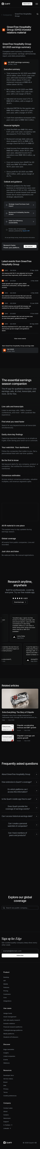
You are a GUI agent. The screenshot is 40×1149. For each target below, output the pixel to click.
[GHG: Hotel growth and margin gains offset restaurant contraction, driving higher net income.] (20, 284)
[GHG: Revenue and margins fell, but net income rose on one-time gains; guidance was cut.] (20, 316)
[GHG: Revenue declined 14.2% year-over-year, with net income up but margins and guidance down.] (20, 327)
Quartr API (26, 231)
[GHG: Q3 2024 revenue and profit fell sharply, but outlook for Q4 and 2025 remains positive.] (20, 306)
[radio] (13, 598)
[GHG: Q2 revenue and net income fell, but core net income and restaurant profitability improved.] (20, 295)
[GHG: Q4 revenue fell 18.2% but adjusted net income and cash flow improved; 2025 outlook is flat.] (20, 273)
